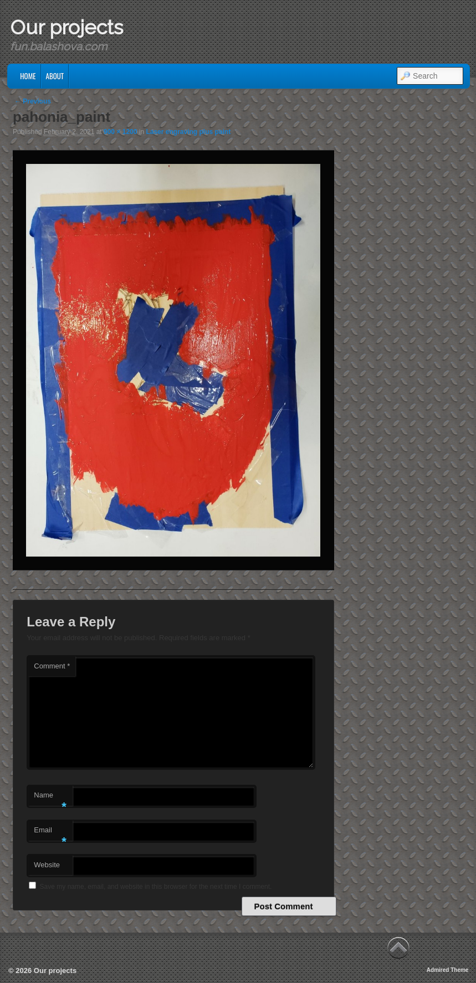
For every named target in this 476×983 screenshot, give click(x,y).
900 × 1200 (120, 132)
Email (50, 833)
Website (47, 865)
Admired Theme (448, 970)
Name (50, 798)
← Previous (32, 101)
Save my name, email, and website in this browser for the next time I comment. (156, 887)
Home (27, 75)
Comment (52, 666)
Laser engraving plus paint (188, 132)
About (55, 75)
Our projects (66, 27)
